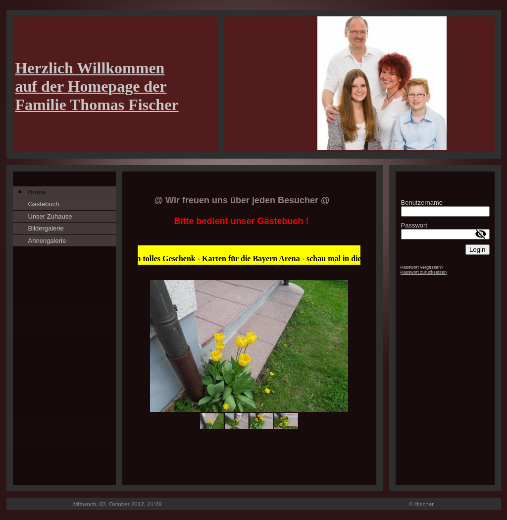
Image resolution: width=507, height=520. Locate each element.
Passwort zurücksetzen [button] (424, 272)
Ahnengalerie (47, 240)
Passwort (414, 225)
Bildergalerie (46, 228)
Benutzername (422, 202)
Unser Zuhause (50, 216)
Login (477, 249)
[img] (253, 84)
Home (37, 192)
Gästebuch (43, 204)
